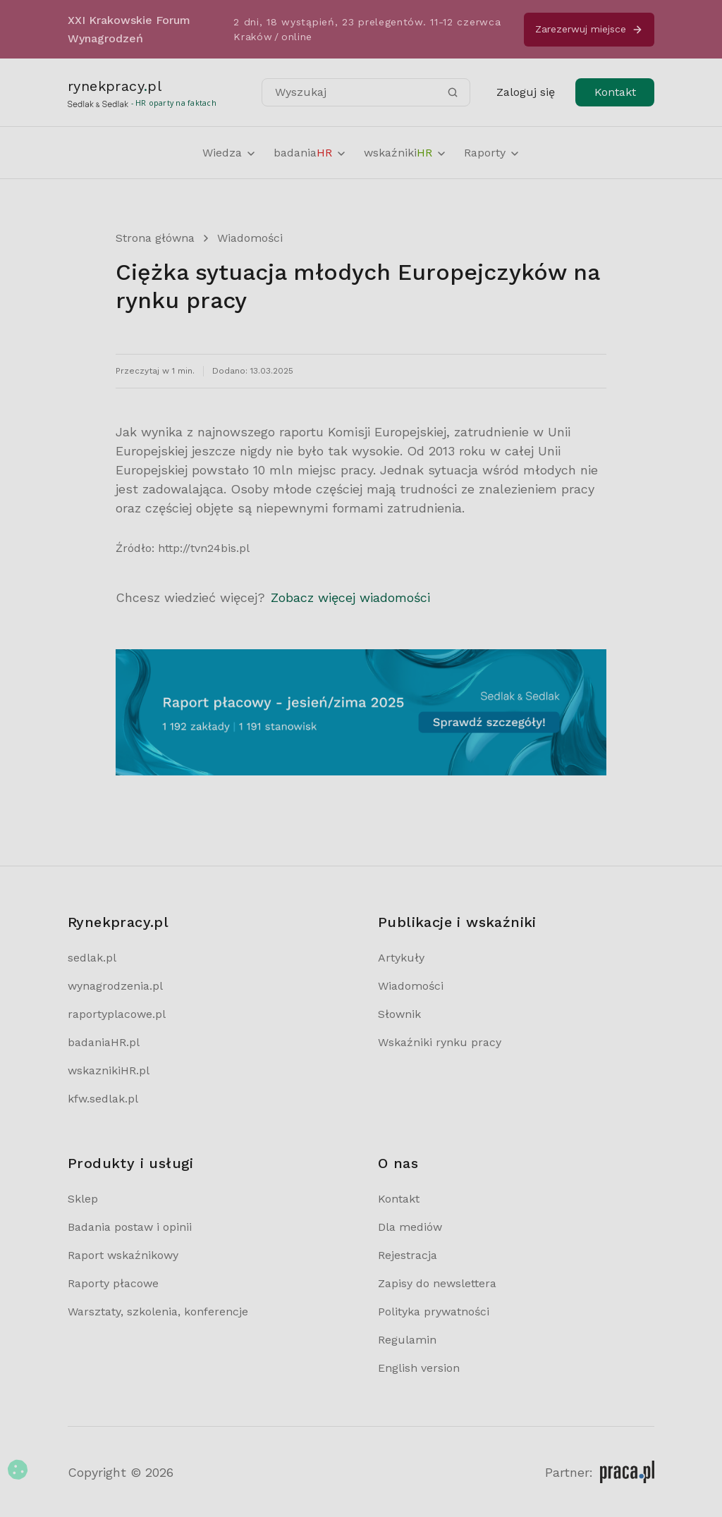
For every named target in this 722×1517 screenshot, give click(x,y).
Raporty (492, 152)
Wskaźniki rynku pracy (439, 1042)
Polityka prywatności (433, 1311)
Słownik (399, 1014)
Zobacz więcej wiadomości (350, 597)
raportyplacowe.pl (117, 1014)
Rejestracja (407, 1255)
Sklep (83, 1198)
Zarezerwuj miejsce (589, 29)
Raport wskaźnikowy (123, 1255)
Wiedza (229, 152)
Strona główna (155, 238)
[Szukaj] (452, 92)
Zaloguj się (525, 92)
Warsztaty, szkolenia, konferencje (158, 1311)
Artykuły (401, 957)
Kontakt (615, 92)
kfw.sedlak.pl (103, 1098)
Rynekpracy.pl (118, 922)
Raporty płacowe (113, 1283)
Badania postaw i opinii (130, 1227)
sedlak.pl (92, 957)
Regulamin (407, 1339)
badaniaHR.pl (104, 1042)
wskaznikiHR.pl (108, 1070)
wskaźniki (405, 152)
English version (419, 1368)
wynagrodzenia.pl (115, 986)
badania (310, 152)
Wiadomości (250, 238)
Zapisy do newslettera (437, 1283)
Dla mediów (410, 1227)
